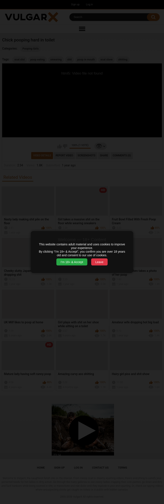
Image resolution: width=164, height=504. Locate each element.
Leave (99, 262)
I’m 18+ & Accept (72, 262)
